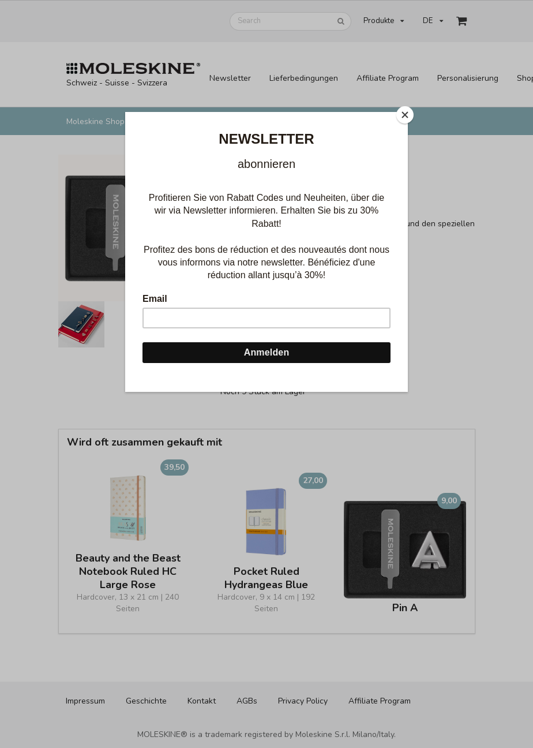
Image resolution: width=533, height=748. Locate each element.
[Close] (405, 115)
